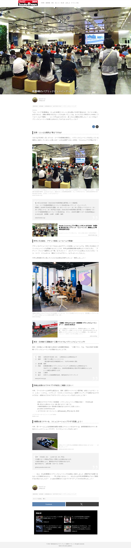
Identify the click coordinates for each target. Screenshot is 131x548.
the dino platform (67, 546)
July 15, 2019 (74, 411)
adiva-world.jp (36, 316)
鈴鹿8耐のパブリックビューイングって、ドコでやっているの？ (65, 91)
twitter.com (35, 416)
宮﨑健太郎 (42, 100)
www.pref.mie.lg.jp (40, 378)
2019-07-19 (42, 99)
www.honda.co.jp (37, 195)
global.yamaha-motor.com (66, 449)
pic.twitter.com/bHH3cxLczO (46, 408)
